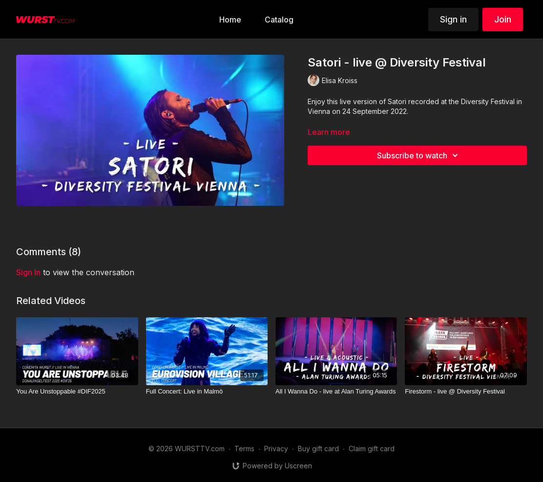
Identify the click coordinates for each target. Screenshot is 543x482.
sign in (28, 272)
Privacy (276, 448)
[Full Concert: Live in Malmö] (207, 391)
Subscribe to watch (419, 155)
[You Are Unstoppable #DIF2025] (77, 391)
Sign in (453, 19)
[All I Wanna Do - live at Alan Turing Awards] (336, 391)
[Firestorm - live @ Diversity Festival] (465, 391)
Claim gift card (372, 448)
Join (502, 19)
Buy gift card (318, 448)
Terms (244, 448)
